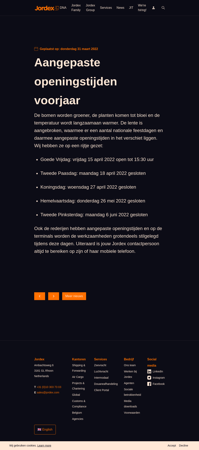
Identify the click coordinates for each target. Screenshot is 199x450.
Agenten (129, 383)
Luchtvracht (101, 371)
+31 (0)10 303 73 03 (49, 387)
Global (76, 394)
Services (106, 7)
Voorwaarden (132, 412)
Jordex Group (90, 8)
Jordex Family (76, 8)
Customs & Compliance (79, 403)
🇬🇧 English (45, 429)
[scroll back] (39, 296)
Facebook (156, 384)
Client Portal (101, 390)
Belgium (77, 412)
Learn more (44, 445)
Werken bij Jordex (130, 374)
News (120, 7)
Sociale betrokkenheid (132, 392)
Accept (172, 445)
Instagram (156, 378)
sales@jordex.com (48, 392)
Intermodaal (101, 377)
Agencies (77, 418)
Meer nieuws (74, 296)
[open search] (163, 7)
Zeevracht (100, 365)
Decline (183, 445)
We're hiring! (142, 8)
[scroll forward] (53, 296)
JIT (131, 7)
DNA (63, 7)
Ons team (130, 365)
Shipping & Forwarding (79, 368)
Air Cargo (78, 376)
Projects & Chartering (78, 386)
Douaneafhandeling (106, 383)
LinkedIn (155, 371)
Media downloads (130, 403)
